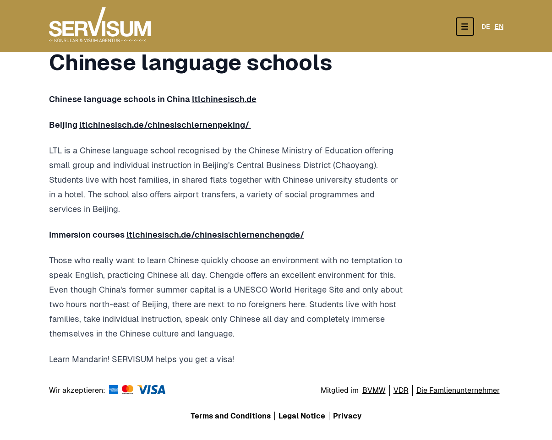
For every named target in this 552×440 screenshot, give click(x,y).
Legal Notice (302, 416)
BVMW (374, 390)
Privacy (347, 416)
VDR (401, 390)
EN (499, 26)
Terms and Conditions (231, 416)
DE (485, 26)
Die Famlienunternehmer (458, 390)
